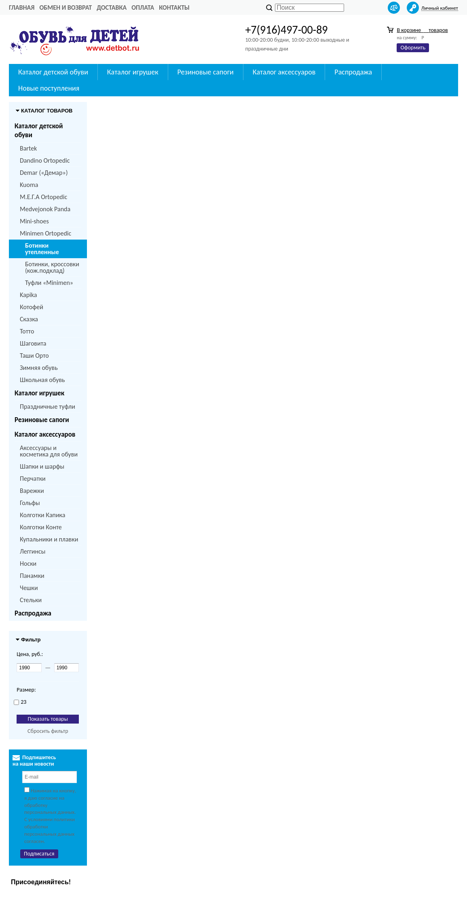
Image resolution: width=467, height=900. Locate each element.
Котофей (31, 307)
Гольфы (30, 503)
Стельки (31, 600)
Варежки (32, 491)
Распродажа (33, 613)
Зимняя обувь (39, 367)
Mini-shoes (34, 221)
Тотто (27, 331)
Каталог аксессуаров (45, 434)
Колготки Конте (41, 527)
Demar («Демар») (44, 172)
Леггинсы (32, 551)
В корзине (422, 30)
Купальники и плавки (49, 539)
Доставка (112, 7)
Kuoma (29, 185)
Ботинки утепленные (42, 249)
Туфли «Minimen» (49, 283)
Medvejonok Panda (45, 209)
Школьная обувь (42, 380)
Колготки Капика (42, 515)
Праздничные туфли (47, 406)
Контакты (174, 7)
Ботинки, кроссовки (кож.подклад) (52, 267)
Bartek (28, 148)
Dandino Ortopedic (45, 160)
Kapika (28, 295)
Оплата (142, 7)
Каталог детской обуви (39, 130)
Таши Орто (34, 355)
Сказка (29, 319)
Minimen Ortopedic (45, 233)
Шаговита (33, 343)
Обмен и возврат (65, 7)
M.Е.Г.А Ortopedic (43, 197)
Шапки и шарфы (42, 466)
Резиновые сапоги (42, 420)
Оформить (412, 47)
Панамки (32, 575)
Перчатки (33, 478)
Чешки (29, 588)
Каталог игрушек (39, 393)
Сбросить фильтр (47, 731)
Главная (21, 7)
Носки (28, 563)
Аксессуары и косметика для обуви (49, 451)
